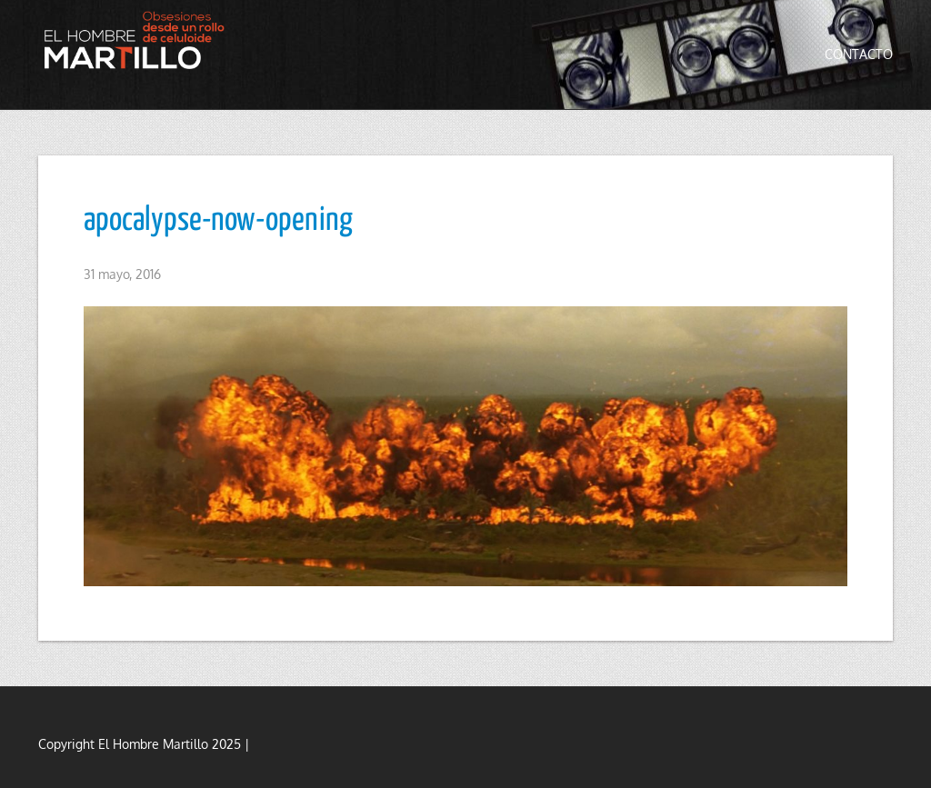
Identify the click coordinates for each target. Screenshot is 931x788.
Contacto (859, 54)
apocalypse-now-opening (218, 220)
